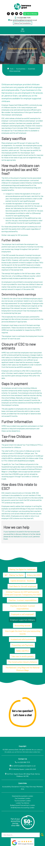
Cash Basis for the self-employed (22, 586)
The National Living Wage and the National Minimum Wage (22, 668)
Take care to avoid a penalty (22, 656)
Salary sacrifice (22, 651)
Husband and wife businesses (23, 639)
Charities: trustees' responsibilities (22, 600)
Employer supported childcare (22, 620)
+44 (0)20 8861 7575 (24, 18)
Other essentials (14, 71)
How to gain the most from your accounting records (22, 632)
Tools (11, 69)
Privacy (22, 786)
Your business (20, 69)
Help (27, 786)
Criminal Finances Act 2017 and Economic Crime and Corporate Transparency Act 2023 (22, 593)
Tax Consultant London (22, 798)
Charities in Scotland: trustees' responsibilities (22, 607)
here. (19, 431)
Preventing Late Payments (22, 645)
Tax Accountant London (22, 801)
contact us (26, 536)
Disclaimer (15, 786)
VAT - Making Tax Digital (14, 575)
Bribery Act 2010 (33, 575)
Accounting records (22, 625)
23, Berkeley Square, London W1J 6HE (23, 769)
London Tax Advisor (22, 803)
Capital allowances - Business (22, 581)
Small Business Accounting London (22, 807)
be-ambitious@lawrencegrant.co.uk (23, 20)
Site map (33, 786)
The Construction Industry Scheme (22, 662)
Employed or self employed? (22, 614)
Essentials (31, 69)
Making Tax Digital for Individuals (22, 569)
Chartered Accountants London (22, 796)
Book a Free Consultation (22, 23)
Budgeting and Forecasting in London (22, 805)
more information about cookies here (29, 752)
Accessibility (6, 786)
